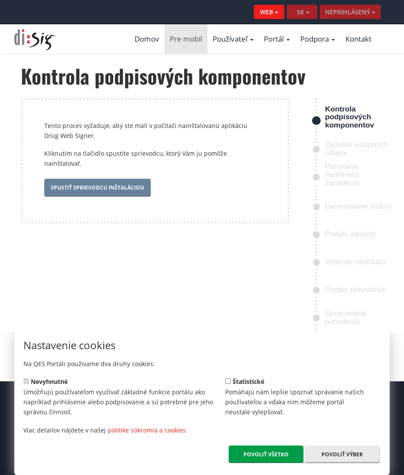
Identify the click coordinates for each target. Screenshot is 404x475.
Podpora (317, 39)
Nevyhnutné (45, 381)
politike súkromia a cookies (147, 430)
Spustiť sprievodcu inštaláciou (97, 187)
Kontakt (358, 39)
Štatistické (244, 381)
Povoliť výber (342, 454)
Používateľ (233, 39)
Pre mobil (186, 39)
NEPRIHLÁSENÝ (350, 12)
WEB (269, 12)
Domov (147, 39)
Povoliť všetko (266, 454)
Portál (277, 39)
